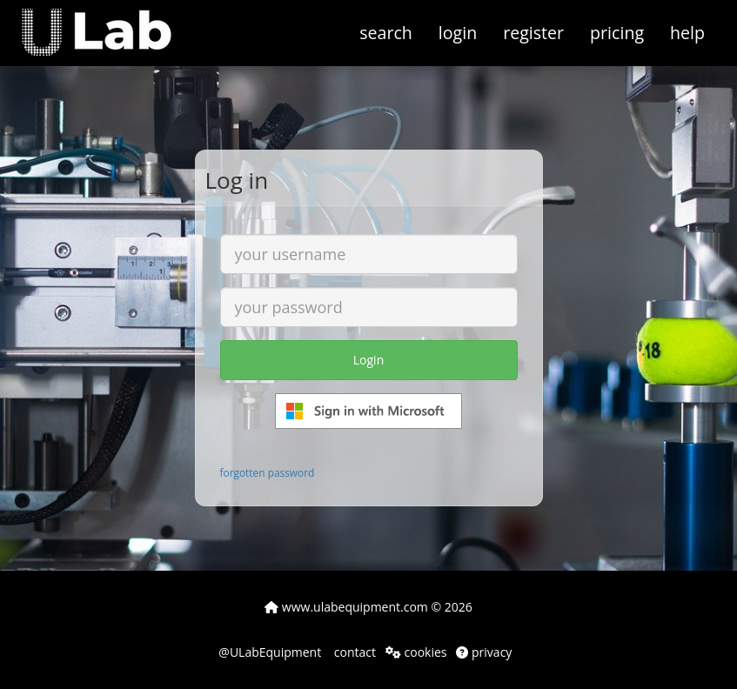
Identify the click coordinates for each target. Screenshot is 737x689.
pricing (617, 32)
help (687, 32)
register (533, 32)
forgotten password (267, 472)
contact (353, 652)
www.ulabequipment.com (346, 607)
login (458, 32)
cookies (416, 652)
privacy (484, 652)
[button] (109, 21)
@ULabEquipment (269, 652)
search (385, 32)
